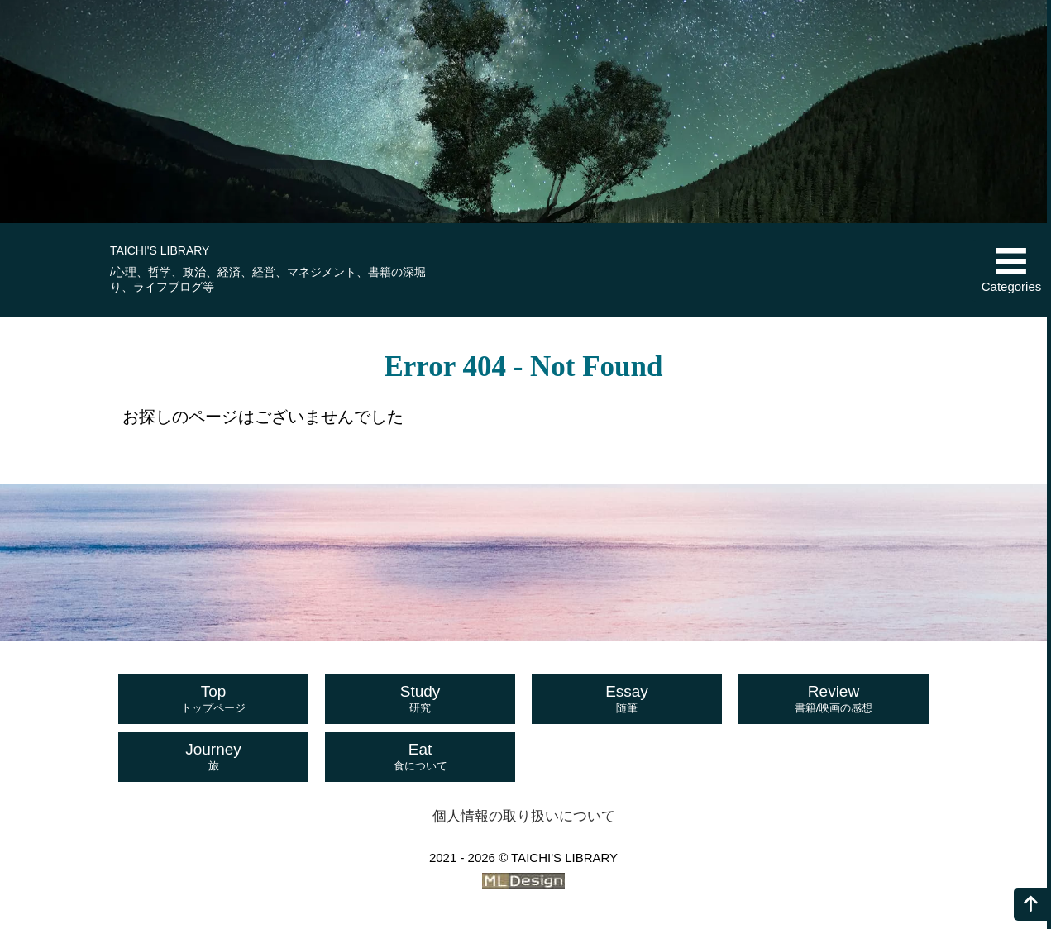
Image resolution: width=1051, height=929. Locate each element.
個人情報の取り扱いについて (523, 816)
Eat (420, 757)
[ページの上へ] (1030, 904)
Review (833, 699)
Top (213, 699)
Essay (627, 699)
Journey (213, 757)
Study (420, 699)
